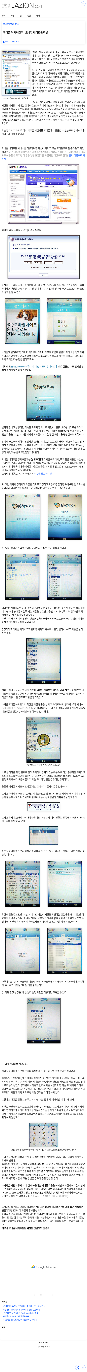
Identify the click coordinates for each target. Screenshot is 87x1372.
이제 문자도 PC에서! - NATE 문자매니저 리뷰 (21, 1312)
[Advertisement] (43, 1267)
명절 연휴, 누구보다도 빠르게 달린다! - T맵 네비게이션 (24, 1306)
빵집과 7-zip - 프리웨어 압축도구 (16, 1316)
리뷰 (12, 15)
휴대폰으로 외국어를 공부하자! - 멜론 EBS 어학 (22, 1309)
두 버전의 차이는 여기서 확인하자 (51, 1196)
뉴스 (3, 15)
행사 (38, 15)
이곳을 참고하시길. (43, 473)
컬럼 (29, 15)
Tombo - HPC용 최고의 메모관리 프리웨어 (20, 1319)
